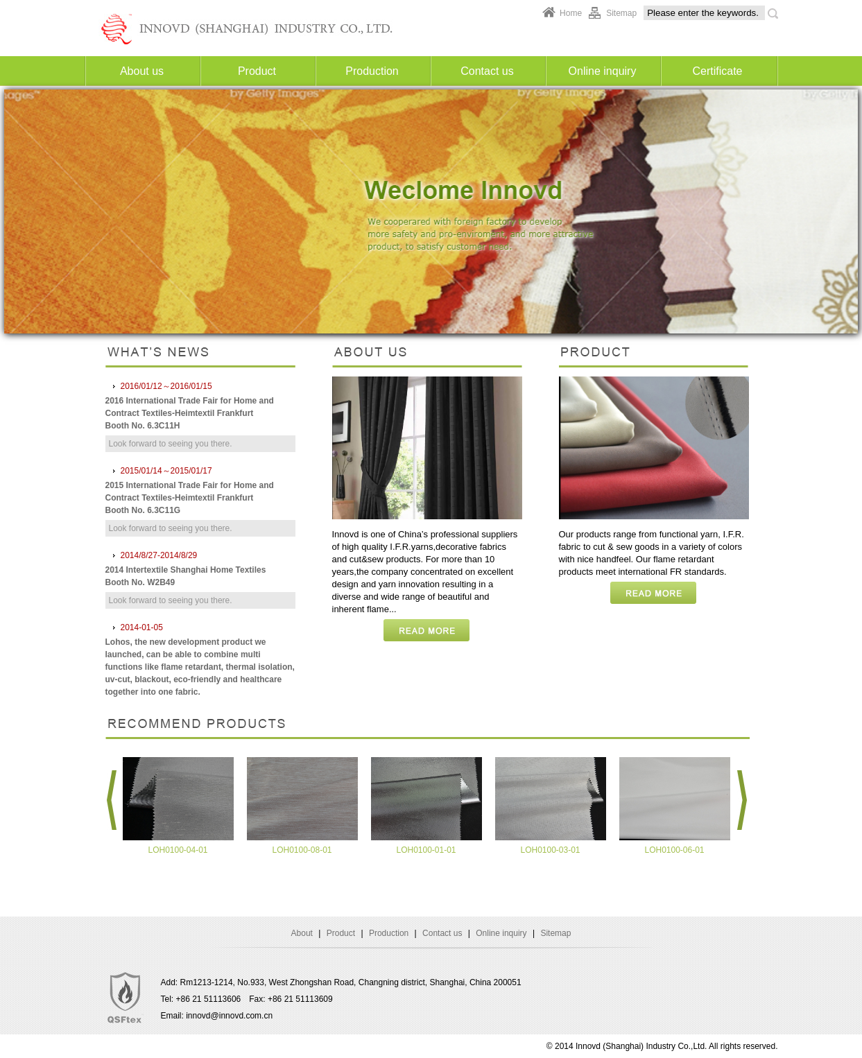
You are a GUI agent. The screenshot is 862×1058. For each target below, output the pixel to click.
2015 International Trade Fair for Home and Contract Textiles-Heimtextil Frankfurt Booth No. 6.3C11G (189, 497)
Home (571, 13)
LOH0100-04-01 (177, 850)
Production (372, 71)
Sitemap (621, 13)
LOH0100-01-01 (426, 850)
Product (257, 71)
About (302, 933)
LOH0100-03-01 (550, 850)
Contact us (486, 71)
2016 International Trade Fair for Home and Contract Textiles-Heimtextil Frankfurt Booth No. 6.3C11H (189, 413)
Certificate (717, 71)
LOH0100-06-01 (674, 850)
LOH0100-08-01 (301, 850)
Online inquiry (603, 71)
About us (142, 71)
